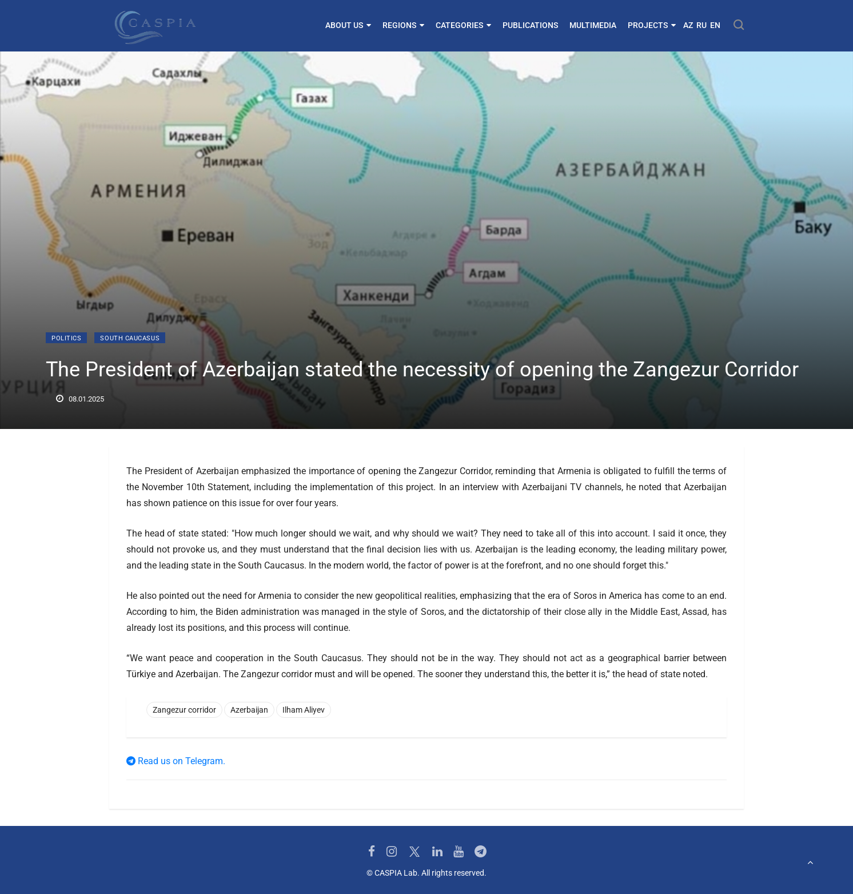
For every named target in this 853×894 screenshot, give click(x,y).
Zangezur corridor (184, 709)
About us (348, 25)
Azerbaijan (249, 709)
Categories (463, 25)
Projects (652, 25)
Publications (530, 25)
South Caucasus (130, 338)
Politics (66, 338)
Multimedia (592, 25)
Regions (403, 25)
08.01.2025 (80, 399)
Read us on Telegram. (175, 761)
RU (701, 25)
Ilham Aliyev (303, 709)
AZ (688, 25)
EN (715, 25)
